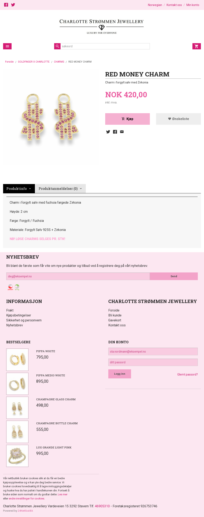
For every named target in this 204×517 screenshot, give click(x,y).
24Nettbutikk (25, 510)
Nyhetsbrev (14, 325)
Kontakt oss (117, 325)
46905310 (102, 506)
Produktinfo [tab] (16, 188)
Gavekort (114, 320)
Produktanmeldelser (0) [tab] (58, 188)
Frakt (9, 310)
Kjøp (127, 119)
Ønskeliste (178, 119)
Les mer (62, 494)
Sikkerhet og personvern (24, 320)
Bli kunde (115, 315)
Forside (9, 61)
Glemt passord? (187, 374)
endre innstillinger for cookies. (27, 498)
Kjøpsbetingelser (18, 315)
